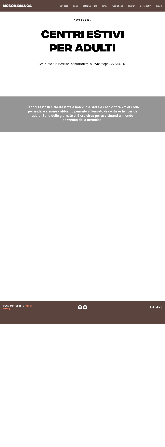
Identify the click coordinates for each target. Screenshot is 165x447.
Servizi (159, 6)
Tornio (105, 6)
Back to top (156, 430)
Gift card (64, 6)
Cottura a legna (90, 6)
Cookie (28, 429)
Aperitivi (131, 6)
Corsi (75, 6)
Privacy (6, 432)
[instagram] (80, 430)
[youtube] (85, 430)
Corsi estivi (145, 6)
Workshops (117, 6)
